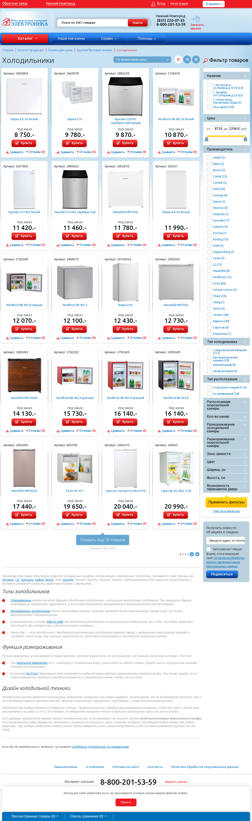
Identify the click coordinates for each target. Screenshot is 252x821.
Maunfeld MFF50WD (24, 398)
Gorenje (68, 579)
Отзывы (37, 151)
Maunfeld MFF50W (125, 212)
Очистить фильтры (226, 511)
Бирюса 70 (75, 119)
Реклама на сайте (125, 767)
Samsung (27, 579)
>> (197, 554)
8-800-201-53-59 (128, 782)
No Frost (32, 673)
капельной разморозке (32, 663)
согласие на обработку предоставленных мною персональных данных (225, 562)
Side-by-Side (55, 621)
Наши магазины (71, 38)
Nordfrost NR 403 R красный (125, 398)
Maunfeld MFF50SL (176, 305)
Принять (126, 802)
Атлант (8, 579)
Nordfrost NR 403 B (176, 398)
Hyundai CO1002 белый (24, 212)
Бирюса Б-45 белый (24, 119)
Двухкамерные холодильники (30, 611)
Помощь (146, 38)
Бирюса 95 (125, 305)
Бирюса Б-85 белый (176, 212)
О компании (95, 767)
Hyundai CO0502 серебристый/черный (125, 121)
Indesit (39, 579)
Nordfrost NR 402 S (75, 305)
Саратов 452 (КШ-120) (176, 491)
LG (17, 579)
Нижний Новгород (60, 3)
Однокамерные (20, 600)
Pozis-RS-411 (75, 491)
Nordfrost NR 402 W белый (176, 119)
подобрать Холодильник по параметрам (100, 746)
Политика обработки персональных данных (205, 767)
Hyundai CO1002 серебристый (75, 212)
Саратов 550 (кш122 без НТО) (125, 491)
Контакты (155, 767)
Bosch (49, 579)
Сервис (109, 38)
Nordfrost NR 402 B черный (24, 305)
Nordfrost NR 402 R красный (74, 398)
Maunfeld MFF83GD (24, 491)
